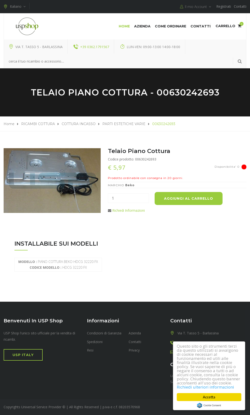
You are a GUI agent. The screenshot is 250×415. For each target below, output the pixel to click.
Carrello (228, 26)
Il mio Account (195, 6)
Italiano (15, 6)
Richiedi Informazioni (128, 210)
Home (124, 26)
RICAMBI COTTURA (38, 124)
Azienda (142, 26)
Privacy (134, 350)
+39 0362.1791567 (94, 47)
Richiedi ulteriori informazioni (205, 387)
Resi (90, 350)
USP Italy (23, 355)
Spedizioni (95, 341)
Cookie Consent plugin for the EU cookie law (209, 405)
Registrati (223, 6)
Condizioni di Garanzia (104, 333)
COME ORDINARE (170, 26)
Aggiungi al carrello (188, 198)
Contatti (240, 6)
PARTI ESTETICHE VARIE (123, 124)
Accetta (209, 397)
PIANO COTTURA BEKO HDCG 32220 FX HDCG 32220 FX (58, 264)
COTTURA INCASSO (79, 124)
